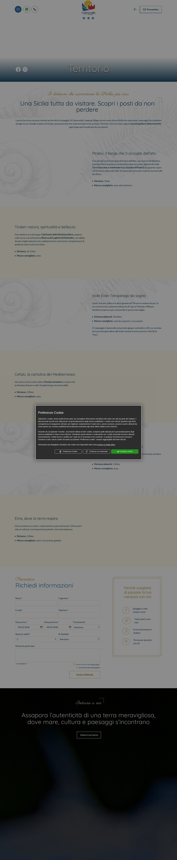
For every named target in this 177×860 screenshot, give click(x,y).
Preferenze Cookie (68, 451)
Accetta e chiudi (125, 451)
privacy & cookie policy (106, 445)
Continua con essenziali (96, 451)
